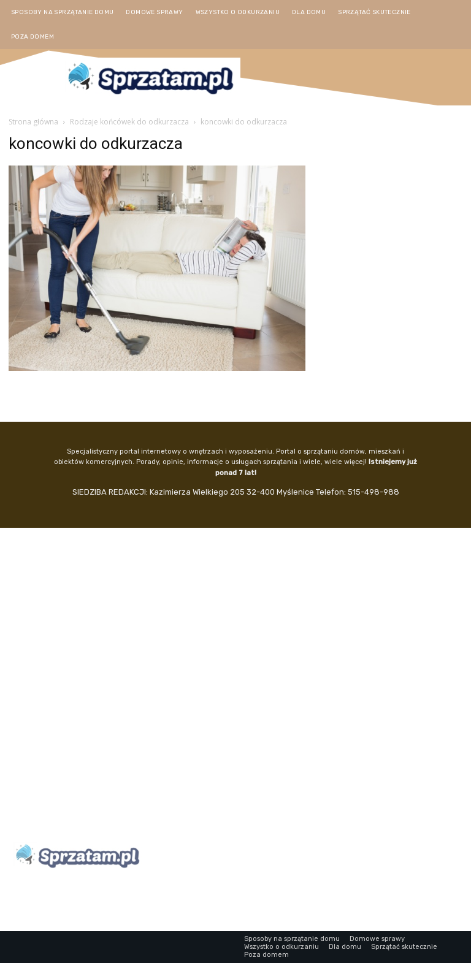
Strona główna (33, 121)
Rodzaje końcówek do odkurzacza (129, 121)
